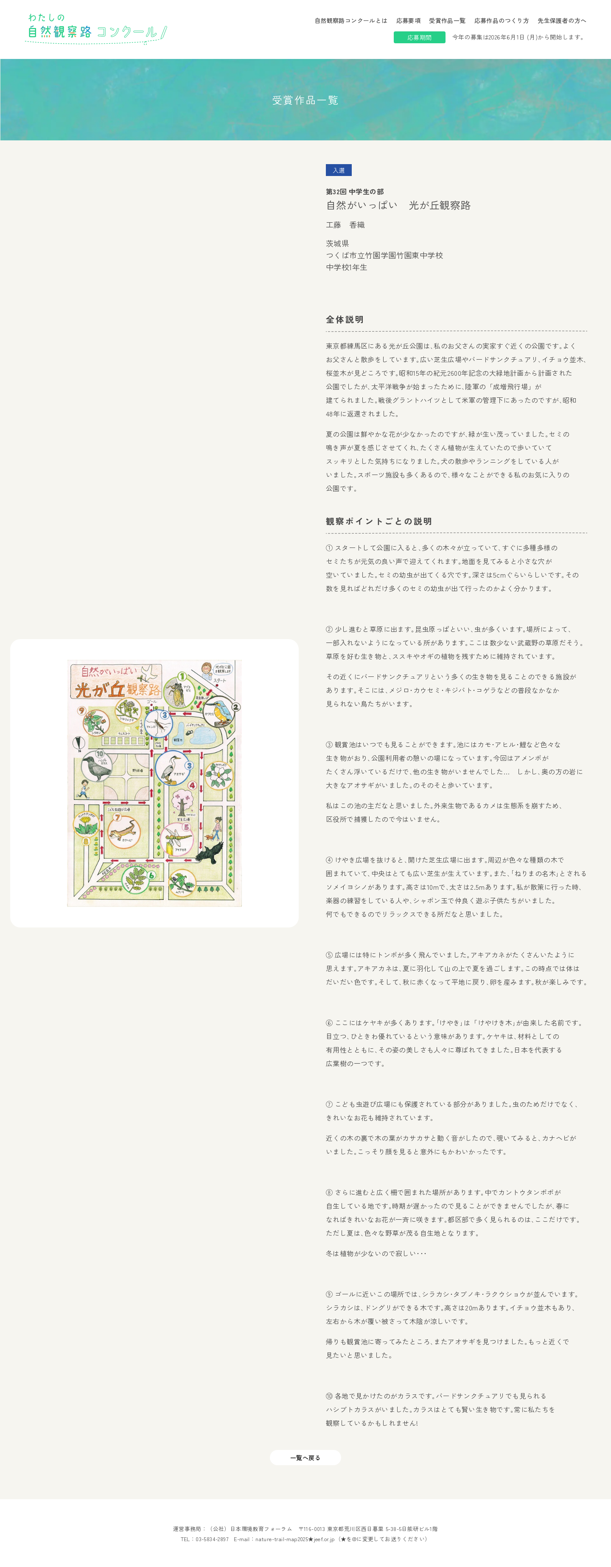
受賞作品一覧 (447, 20)
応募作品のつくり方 (502, 20)
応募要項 (408, 20)
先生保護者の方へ (562, 20)
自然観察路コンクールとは (351, 20)
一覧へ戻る (305, 1457)
